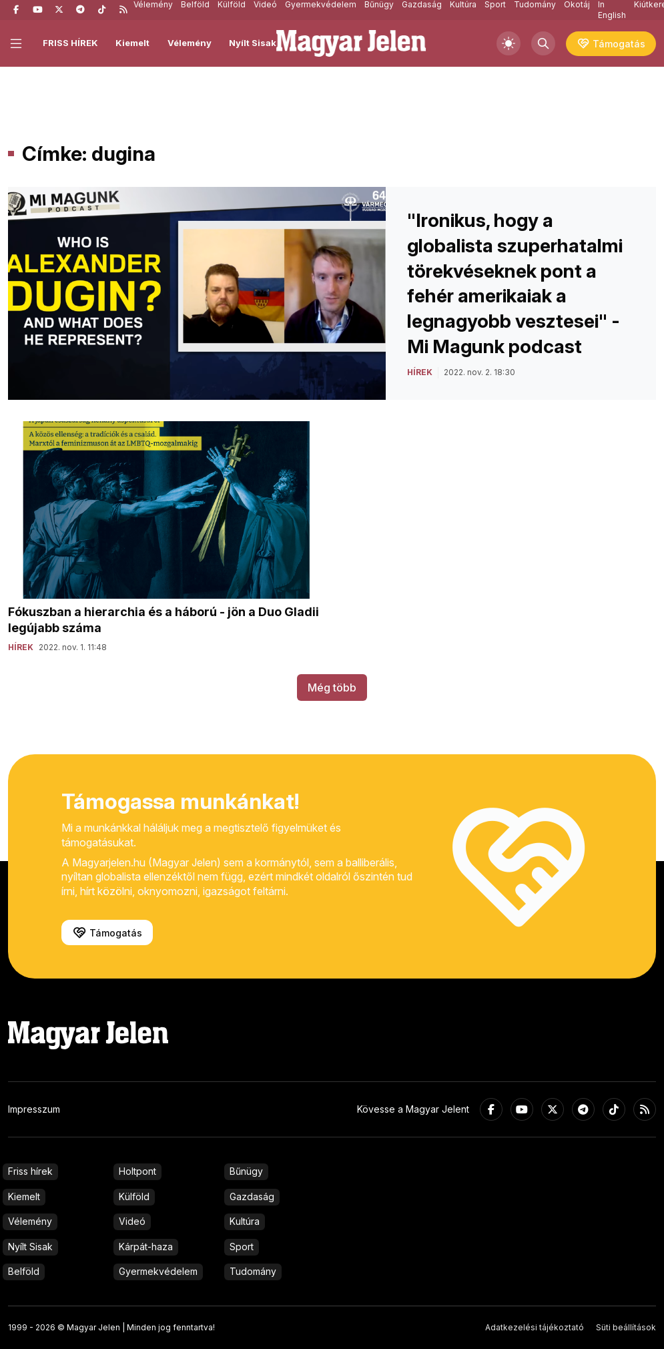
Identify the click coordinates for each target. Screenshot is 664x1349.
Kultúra (245, 1221)
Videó (132, 1221)
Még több (332, 687)
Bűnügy (246, 1171)
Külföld (134, 1196)
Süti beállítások (626, 1327)
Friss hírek (30, 1171)
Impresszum (34, 1109)
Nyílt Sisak (252, 42)
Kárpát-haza (146, 1246)
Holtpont (137, 1171)
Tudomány (253, 1271)
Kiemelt (132, 42)
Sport (242, 1246)
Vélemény (190, 42)
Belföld (23, 1271)
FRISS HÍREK (70, 42)
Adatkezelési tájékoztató (534, 1327)
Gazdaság (252, 1196)
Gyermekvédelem (158, 1271)
